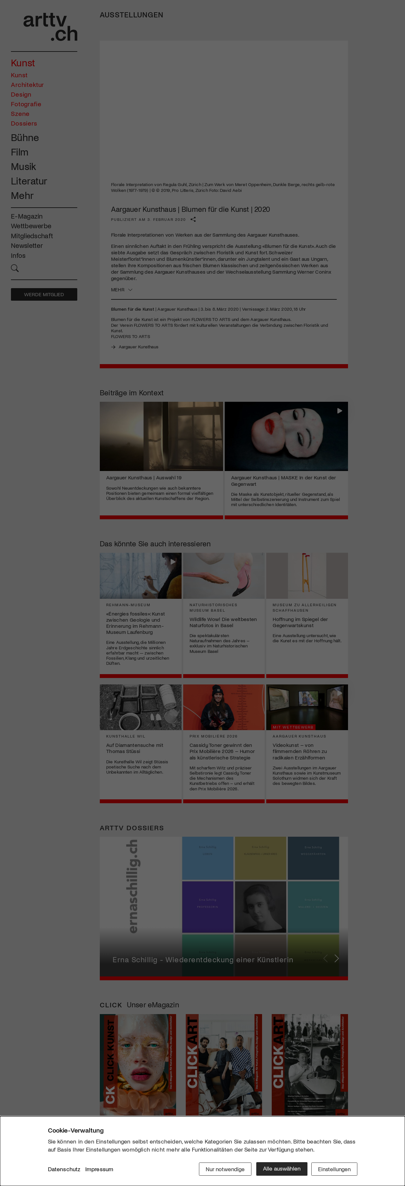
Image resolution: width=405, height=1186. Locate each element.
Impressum (99, 1169)
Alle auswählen (279, 1168)
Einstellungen (334, 1168)
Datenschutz (64, 1169)
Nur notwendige (222, 1168)
